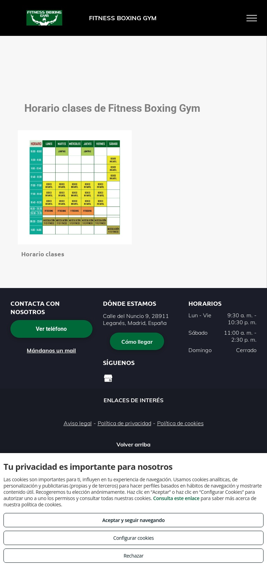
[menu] (252, 18)
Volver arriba (133, 444)
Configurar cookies (133, 538)
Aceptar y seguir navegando (133, 520)
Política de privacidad (124, 423)
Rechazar (133, 555)
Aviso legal (78, 423)
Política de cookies (180, 423)
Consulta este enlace (176, 498)
